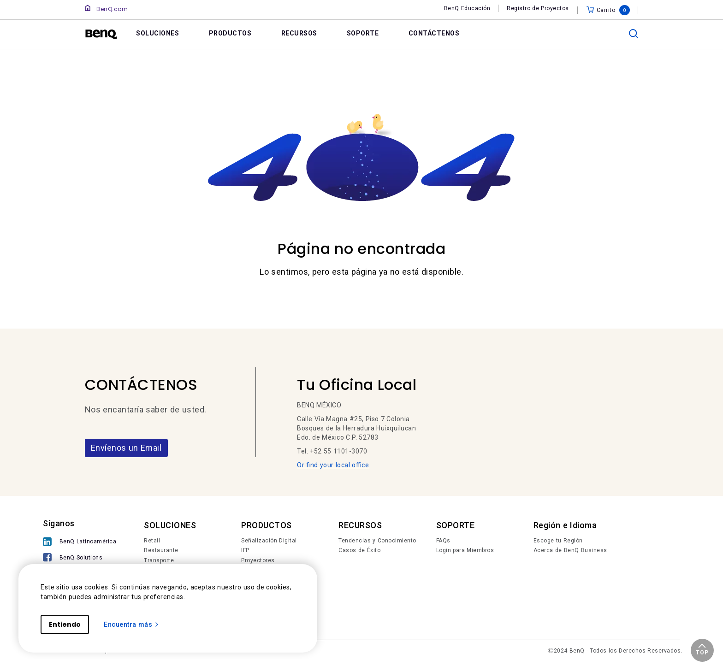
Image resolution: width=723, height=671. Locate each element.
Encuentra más (132, 624)
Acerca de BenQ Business (570, 550)
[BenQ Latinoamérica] (79, 543)
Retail (152, 540)
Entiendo (65, 624)
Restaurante (161, 550)
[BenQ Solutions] (79, 558)
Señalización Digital (269, 540)
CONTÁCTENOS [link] (434, 33)
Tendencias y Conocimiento (377, 540)
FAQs (443, 540)
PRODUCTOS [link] (230, 33)
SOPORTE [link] (363, 33)
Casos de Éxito (359, 550)
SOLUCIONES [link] (157, 33)
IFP (245, 550)
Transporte (159, 560)
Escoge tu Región (558, 540)
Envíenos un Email (126, 448)
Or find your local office (333, 465)
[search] (633, 33)
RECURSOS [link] (299, 33)
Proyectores (258, 560)
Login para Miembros (465, 550)
